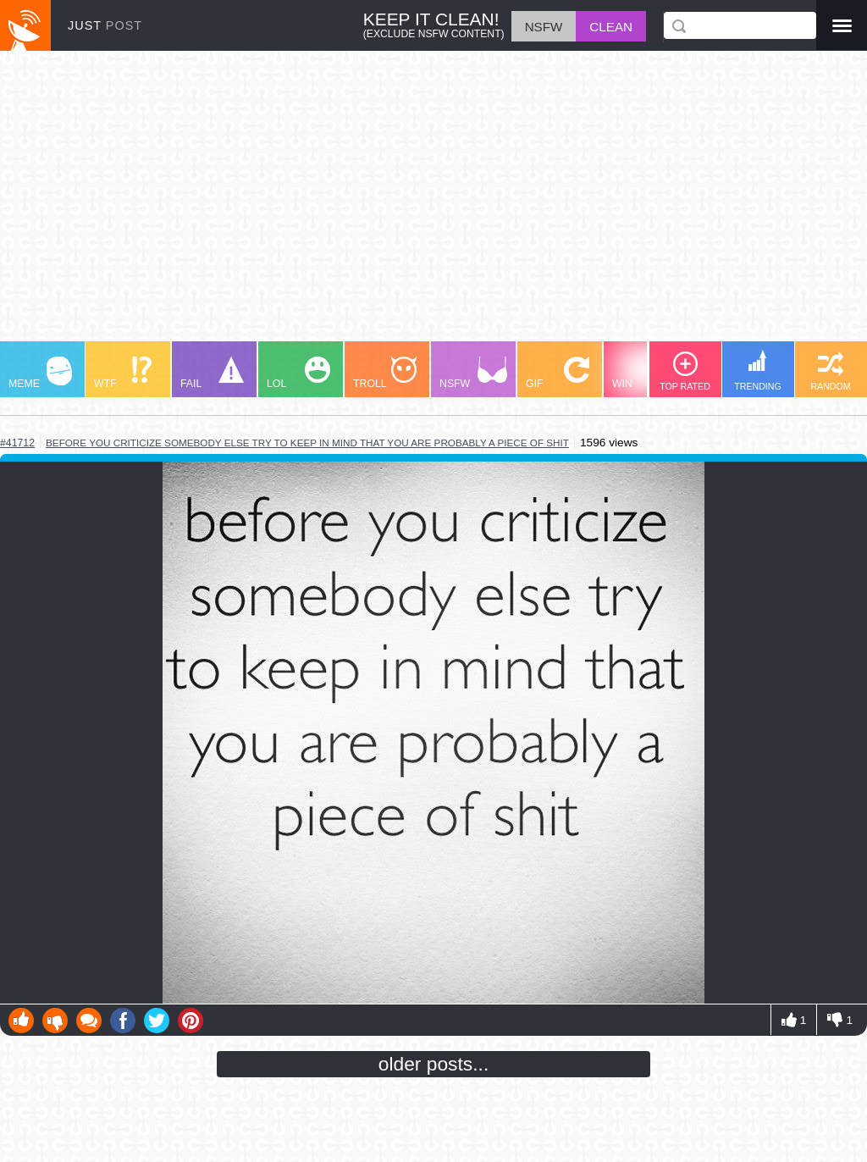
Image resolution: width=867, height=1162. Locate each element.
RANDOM (830, 371)
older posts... (433, 1064)
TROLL (385, 373)
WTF (123, 373)
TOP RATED (685, 371)
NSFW (473, 373)
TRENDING (757, 370)
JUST (105, 25)
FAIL (212, 373)
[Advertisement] (433, 204)
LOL (298, 373)
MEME (40, 373)
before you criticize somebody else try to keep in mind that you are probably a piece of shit (307, 442)
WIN (644, 373)
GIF (557, 373)
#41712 (17, 443)
